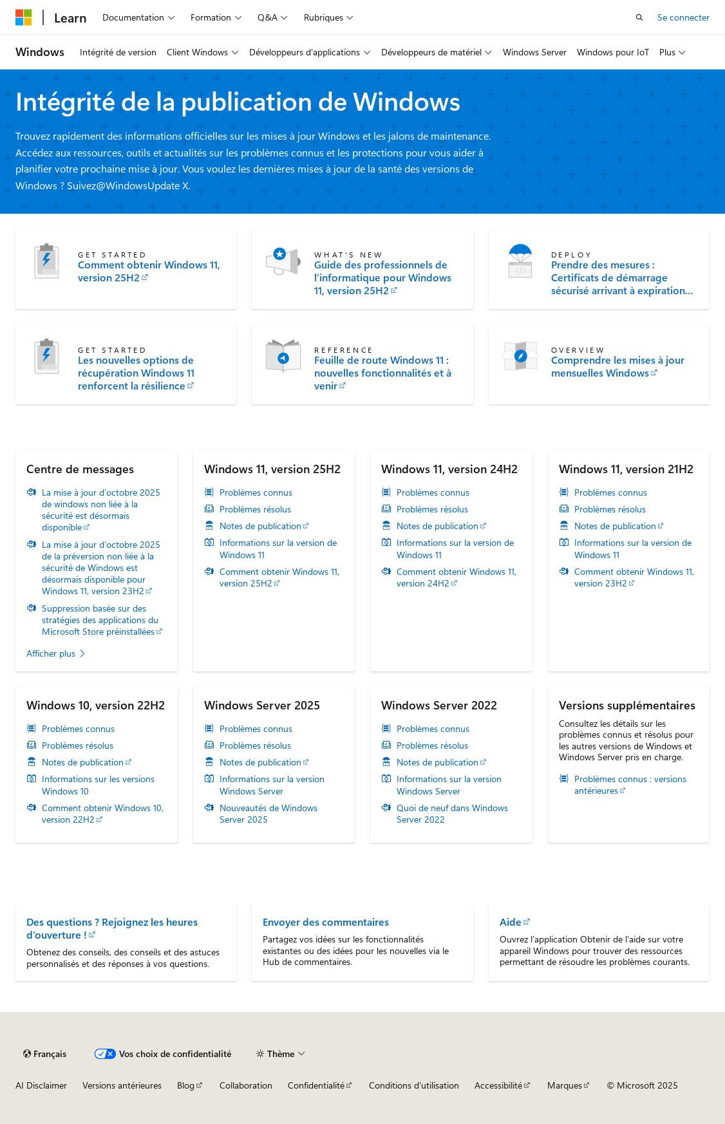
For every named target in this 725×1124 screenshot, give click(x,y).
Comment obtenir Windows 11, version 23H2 (634, 577)
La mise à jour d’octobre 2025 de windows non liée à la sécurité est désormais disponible (101, 510)
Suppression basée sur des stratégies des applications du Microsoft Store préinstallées (100, 620)
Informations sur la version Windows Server (272, 784)
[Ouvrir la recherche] (639, 17)
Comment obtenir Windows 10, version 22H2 (103, 813)
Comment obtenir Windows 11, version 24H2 (456, 577)
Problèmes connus (256, 492)
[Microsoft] (23, 17)
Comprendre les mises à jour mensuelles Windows (617, 366)
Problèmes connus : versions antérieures (630, 784)
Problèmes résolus (255, 509)
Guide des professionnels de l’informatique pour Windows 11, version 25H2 (382, 277)
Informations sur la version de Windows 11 (278, 548)
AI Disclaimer (41, 1085)
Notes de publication (260, 526)
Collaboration (246, 1085)
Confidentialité (316, 1085)
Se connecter (683, 17)
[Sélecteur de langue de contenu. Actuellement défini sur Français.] (44, 1054)
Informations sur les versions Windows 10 (98, 784)
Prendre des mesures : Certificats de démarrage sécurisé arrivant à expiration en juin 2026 (618, 277)
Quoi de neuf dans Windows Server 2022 (452, 813)
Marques (564, 1085)
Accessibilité (498, 1085)
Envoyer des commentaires (326, 921)
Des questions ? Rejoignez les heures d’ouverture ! (112, 928)
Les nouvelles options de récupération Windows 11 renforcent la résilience (136, 372)
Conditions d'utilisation (414, 1085)
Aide (511, 921)
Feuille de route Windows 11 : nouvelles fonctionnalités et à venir (382, 372)
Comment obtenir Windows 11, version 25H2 (149, 271)
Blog (185, 1085)
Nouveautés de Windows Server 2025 (268, 813)
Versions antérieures (122, 1085)
